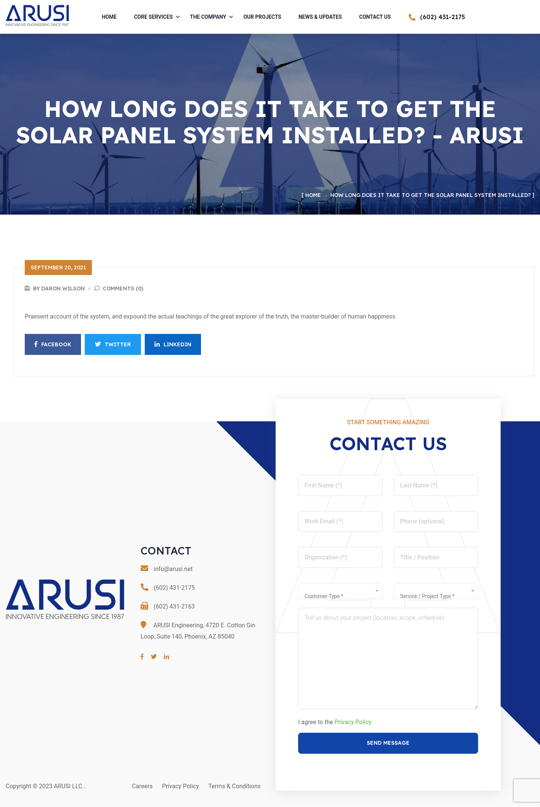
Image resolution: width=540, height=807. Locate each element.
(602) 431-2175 (174, 587)
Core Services (153, 17)
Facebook (52, 344)
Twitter (113, 344)
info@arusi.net (173, 569)
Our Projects (262, 17)
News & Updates (320, 17)
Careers (142, 786)
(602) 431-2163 (174, 606)
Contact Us (375, 17)
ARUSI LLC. (69, 786)
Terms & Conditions (234, 786)
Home (109, 17)
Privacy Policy (352, 722)
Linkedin (172, 344)
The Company (208, 17)
